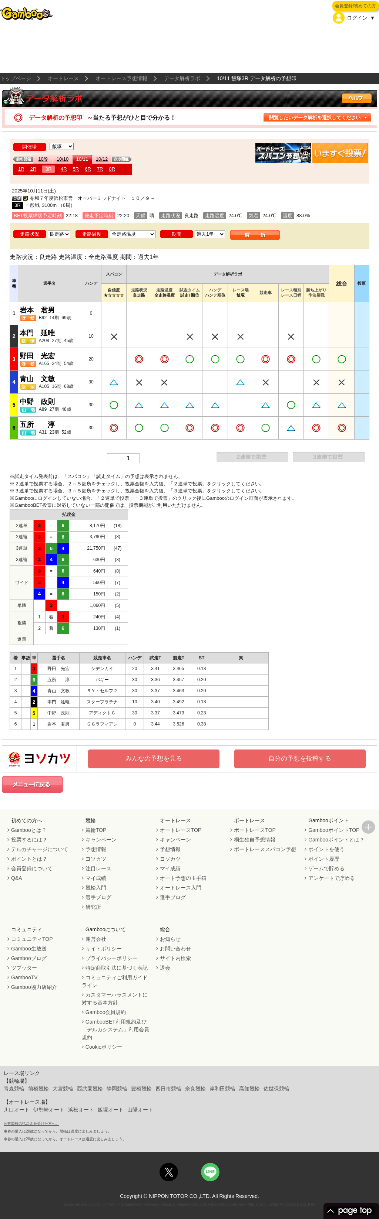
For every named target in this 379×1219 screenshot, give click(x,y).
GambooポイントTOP (333, 830)
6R (88, 169)
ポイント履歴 (323, 859)
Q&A (16, 878)
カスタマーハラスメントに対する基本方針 (115, 998)
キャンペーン (101, 840)
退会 (165, 968)
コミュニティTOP (32, 939)
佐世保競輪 (276, 1089)
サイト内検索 (175, 958)
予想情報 (95, 849)
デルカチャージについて (39, 849)
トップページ (15, 78)
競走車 (265, 292)
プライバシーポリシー (111, 958)
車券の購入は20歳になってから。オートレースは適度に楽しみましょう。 (65, 1139)
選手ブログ (98, 897)
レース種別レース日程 (291, 292)
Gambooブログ (29, 958)
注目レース (98, 868)
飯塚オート (111, 1110)
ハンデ (215, 290)
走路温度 (164, 290)
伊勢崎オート (48, 1110)
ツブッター (24, 968)
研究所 (93, 907)
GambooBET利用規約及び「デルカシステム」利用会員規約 (115, 1029)
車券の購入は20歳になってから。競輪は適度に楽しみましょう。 (57, 1131)
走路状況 (139, 290)
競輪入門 (95, 888)
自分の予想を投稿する (299, 758)
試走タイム (190, 290)
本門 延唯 (37, 333)
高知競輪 (249, 1089)
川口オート (17, 1110)
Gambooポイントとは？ (336, 840)
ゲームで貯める (326, 868)
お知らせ (170, 939)
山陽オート (140, 1110)
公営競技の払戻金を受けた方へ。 (31, 1123)
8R (112, 169)
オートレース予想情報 (121, 78)
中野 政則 (37, 402)
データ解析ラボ (182, 78)
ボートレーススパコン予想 (265, 849)
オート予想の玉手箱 (183, 878)
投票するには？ (29, 840)
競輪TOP (96, 830)
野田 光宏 (37, 356)
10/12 (102, 159)
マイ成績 (95, 878)
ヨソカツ (95, 859)
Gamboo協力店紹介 (34, 987)
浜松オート (81, 1110)
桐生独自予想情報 (254, 840)
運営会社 (95, 939)
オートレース (63, 78)
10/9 (42, 159)
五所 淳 (37, 424)
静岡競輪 (117, 1089)
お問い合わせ (175, 949)
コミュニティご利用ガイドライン (115, 981)
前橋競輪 (38, 1089)
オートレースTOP (181, 830)
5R (76, 169)
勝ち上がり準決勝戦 (316, 292)
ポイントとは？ (29, 859)
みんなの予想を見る (153, 758)
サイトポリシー (103, 949)
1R (21, 169)
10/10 (63, 159)
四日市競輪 (168, 1089)
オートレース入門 (180, 888)
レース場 (240, 290)
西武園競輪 (90, 1089)
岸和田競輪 (222, 1089)
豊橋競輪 (141, 1089)
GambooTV (24, 977)
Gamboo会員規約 (105, 1012)
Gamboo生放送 (29, 949)
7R (100, 169)
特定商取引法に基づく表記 (116, 968)
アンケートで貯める (331, 878)
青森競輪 (14, 1089)
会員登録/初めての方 (355, 5)
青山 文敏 (37, 379)
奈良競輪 (195, 1089)
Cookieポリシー (104, 1047)
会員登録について (32, 868)
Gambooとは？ (29, 830)
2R (33, 169)
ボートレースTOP (255, 830)
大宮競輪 (63, 1089)
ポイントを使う (326, 849)
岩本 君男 (37, 310)
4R (64, 169)
